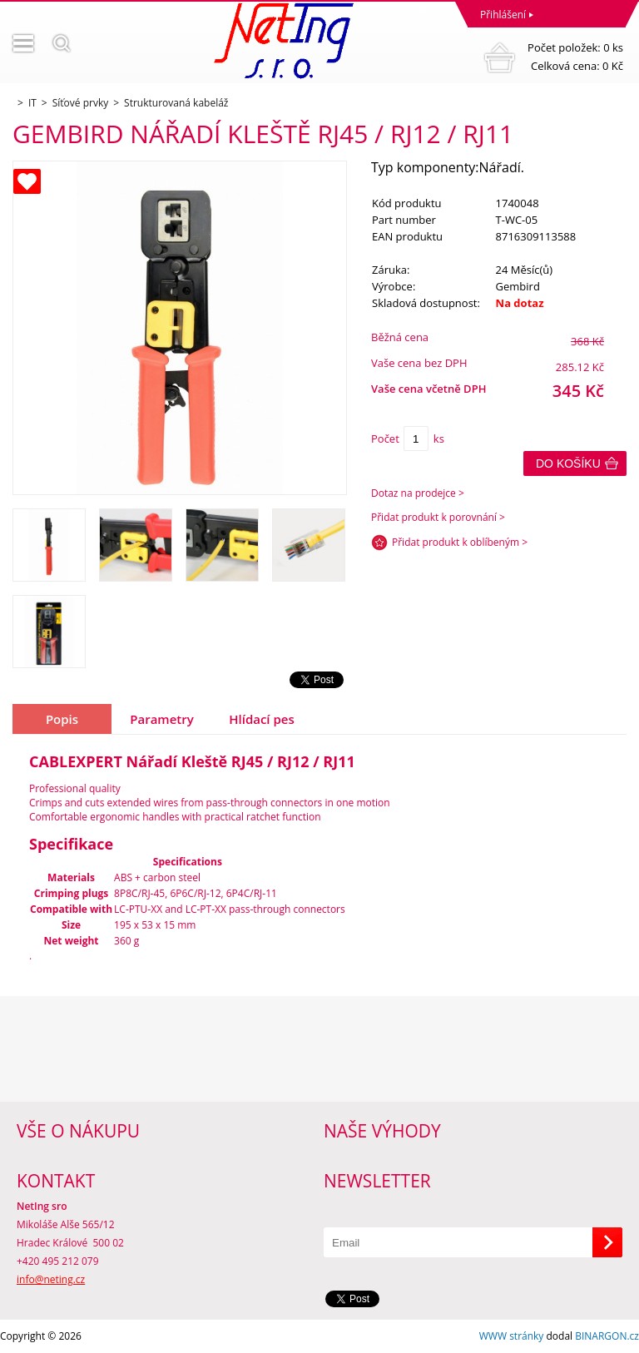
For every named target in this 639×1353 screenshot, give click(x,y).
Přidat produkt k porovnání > (438, 517)
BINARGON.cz (607, 1336)
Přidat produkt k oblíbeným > (460, 542)
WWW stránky (511, 1336)
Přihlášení (503, 14)
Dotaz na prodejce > (417, 493)
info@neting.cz (51, 1279)
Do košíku (568, 463)
